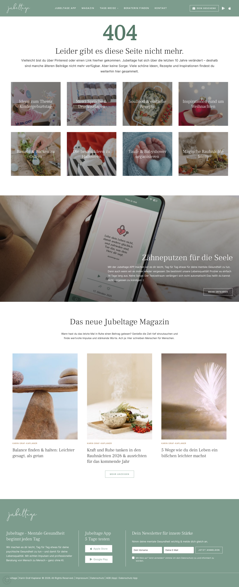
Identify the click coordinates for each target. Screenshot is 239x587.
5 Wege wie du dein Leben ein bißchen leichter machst (189, 452)
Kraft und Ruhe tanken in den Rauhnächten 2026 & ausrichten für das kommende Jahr (117, 455)
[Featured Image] (45, 396)
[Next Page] (119, 474)
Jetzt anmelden (209, 550)
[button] (117, 8)
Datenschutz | (98, 578)
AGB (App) (112, 578)
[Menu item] (65, 8)
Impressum (82, 578)
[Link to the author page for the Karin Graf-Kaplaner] (24, 443)
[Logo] (18, 8)
